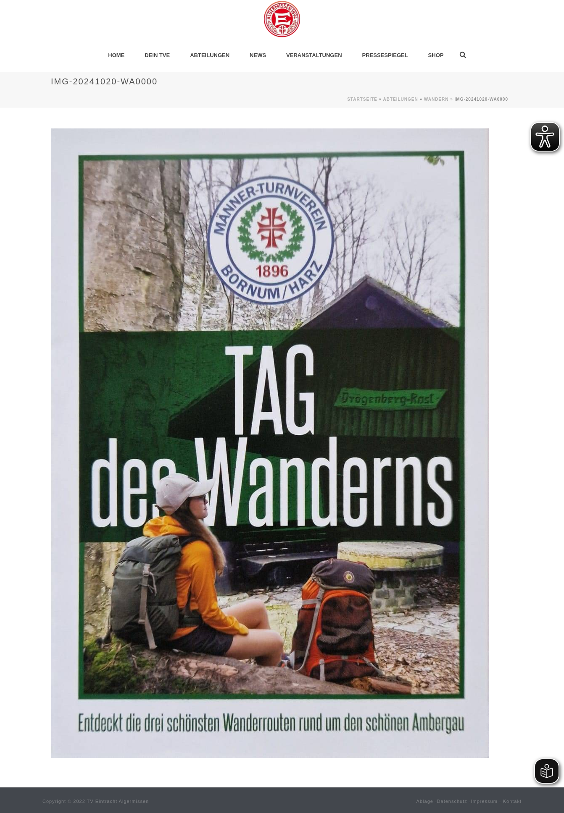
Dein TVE (157, 55)
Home (116, 55)
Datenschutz (452, 801)
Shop (436, 55)
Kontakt (512, 801)
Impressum (484, 801)
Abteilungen (209, 55)
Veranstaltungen (314, 55)
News (258, 55)
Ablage (424, 801)
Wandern (436, 99)
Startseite (362, 99)
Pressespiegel (385, 55)
